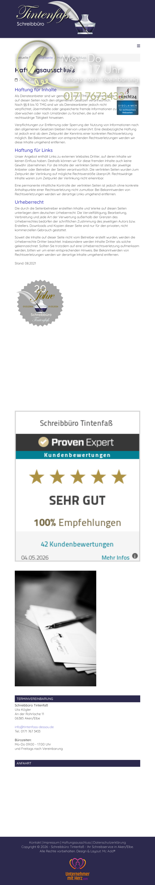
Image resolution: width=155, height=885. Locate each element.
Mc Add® (108, 851)
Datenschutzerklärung (109, 842)
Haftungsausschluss (76, 842)
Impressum (51, 842)
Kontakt (35, 842)
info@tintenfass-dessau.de (34, 727)
